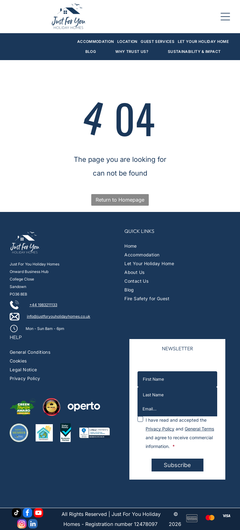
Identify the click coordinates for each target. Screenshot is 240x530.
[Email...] (177, 408)
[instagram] (22, 524)
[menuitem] (96, 41)
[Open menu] (225, 16)
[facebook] (27, 513)
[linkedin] (33, 524)
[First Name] (177, 379)
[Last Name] (177, 395)
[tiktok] (16, 513)
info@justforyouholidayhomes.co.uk (58, 316)
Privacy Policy (160, 428)
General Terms (199, 428)
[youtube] (38, 513)
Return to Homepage (120, 200)
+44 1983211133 (43, 304)
